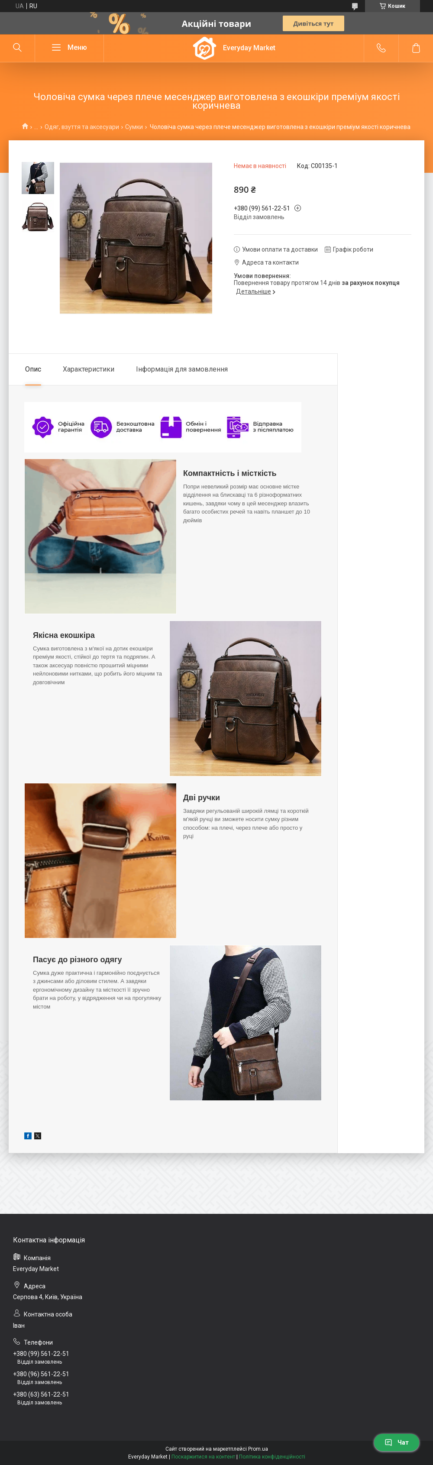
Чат (397, 1442)
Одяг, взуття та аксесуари (82, 126)
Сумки (134, 126)
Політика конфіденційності (272, 1457)
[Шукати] (17, 48)
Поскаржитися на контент (203, 1457)
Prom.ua (258, 1449)
